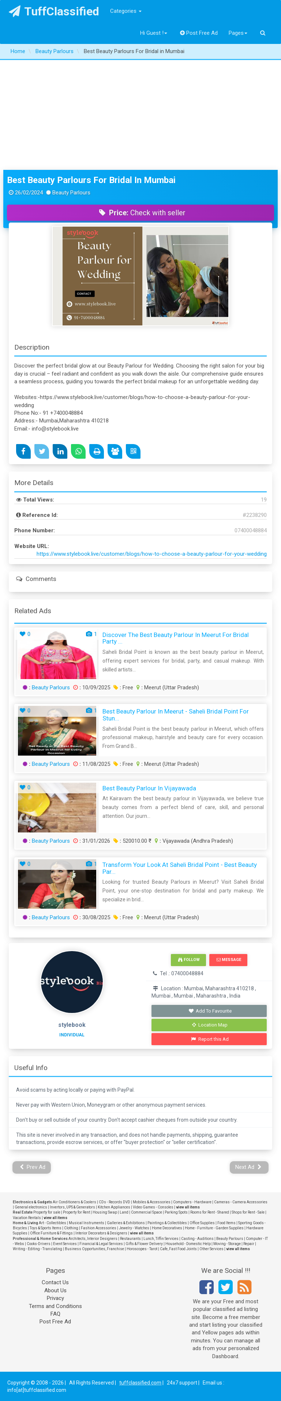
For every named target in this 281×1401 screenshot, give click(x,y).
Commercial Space (146, 1212)
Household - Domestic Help (188, 1244)
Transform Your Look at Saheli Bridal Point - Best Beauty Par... (179, 868)
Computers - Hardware (192, 1202)
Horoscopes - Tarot (142, 1249)
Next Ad (248, 1167)
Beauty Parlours (51, 687)
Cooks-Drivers (38, 1244)
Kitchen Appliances (114, 1207)
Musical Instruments (86, 1223)
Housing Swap (105, 1212)
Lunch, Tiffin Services (161, 1239)
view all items (188, 1207)
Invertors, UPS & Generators (72, 1207)
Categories (126, 11)
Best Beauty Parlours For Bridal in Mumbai (91, 180)
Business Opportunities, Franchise (94, 1249)
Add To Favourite (210, 1011)
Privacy (55, 1298)
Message (229, 959)
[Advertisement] (140, 115)
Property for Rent (76, 1212)
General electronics (31, 1207)
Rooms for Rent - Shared (209, 1212)
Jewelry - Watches (134, 1228)
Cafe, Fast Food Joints (178, 1249)
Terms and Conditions (55, 1306)
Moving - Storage (227, 1244)
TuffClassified (54, 11)
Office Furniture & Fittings (51, 1233)
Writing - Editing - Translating (37, 1249)
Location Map (210, 1025)
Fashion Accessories (98, 1228)
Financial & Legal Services (101, 1244)
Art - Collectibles (52, 1223)
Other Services (211, 1249)
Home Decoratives (167, 1228)
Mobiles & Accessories (152, 1202)
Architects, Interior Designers (92, 1239)
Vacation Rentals (27, 1218)
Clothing (71, 1228)
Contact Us (55, 1282)
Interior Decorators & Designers (101, 1233)
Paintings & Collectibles (167, 1223)
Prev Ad (33, 1167)
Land (124, 1212)
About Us (55, 1290)
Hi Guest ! (153, 33)
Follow (188, 959)
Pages (238, 33)
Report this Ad (210, 1039)
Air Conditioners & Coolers (74, 1202)
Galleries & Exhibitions (126, 1223)
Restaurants (130, 1239)
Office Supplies (202, 1223)
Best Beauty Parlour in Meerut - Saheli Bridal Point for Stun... (175, 715)
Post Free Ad (199, 33)
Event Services (65, 1244)
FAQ (55, 1314)
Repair (248, 1244)
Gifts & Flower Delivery (144, 1244)
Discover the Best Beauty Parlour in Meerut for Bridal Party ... (175, 638)
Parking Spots (176, 1212)
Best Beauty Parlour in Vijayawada (149, 788)
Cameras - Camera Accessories (240, 1202)
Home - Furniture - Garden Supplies (214, 1228)
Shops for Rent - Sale (248, 1212)
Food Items (226, 1223)
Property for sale (46, 1212)
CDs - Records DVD (114, 1202)
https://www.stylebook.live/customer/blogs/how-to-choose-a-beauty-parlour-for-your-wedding (152, 554)
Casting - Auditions (197, 1239)
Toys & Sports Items (45, 1228)
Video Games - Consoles (153, 1207)
